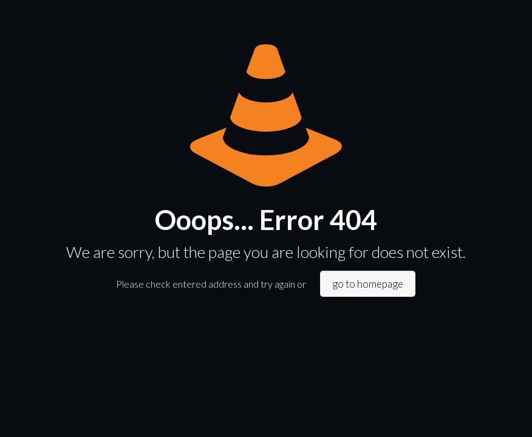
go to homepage (367, 283)
